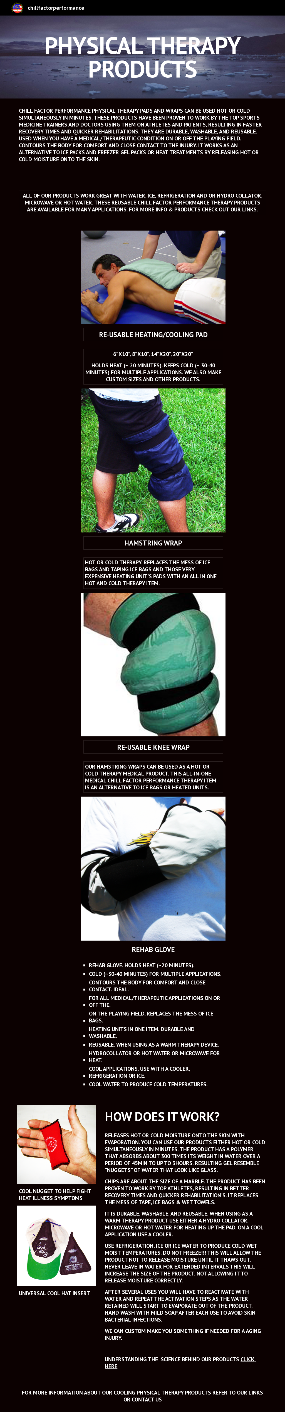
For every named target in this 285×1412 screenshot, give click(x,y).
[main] (143, 57)
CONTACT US (147, 1399)
